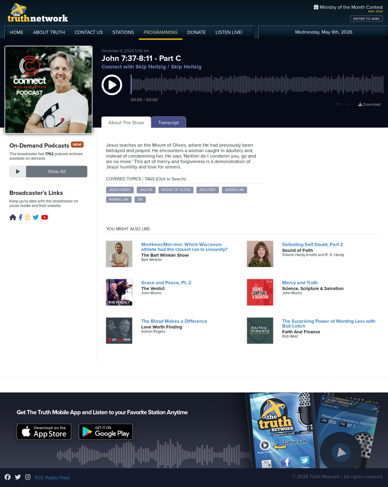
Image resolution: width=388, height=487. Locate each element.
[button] (112, 91)
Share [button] (343, 104)
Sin (140, 200)
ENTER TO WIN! (366, 19)
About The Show (126, 123)
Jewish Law (234, 190)
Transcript (168, 123)
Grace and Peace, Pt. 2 (166, 283)
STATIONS (123, 32)
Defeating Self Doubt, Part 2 (312, 245)
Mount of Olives (176, 190)
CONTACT (89, 32)
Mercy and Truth (300, 283)
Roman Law (119, 200)
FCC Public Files (52, 478)
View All (57, 171)
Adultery (207, 190)
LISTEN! (229, 32)
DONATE (196, 32)
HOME (16, 32)
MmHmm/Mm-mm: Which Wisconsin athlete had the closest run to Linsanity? (184, 247)
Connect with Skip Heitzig (134, 66)
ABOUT (49, 32)
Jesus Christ (120, 190)
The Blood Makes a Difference (174, 321)
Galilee (146, 190)
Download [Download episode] (369, 104)
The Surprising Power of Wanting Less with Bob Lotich (328, 323)
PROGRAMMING (161, 32)
